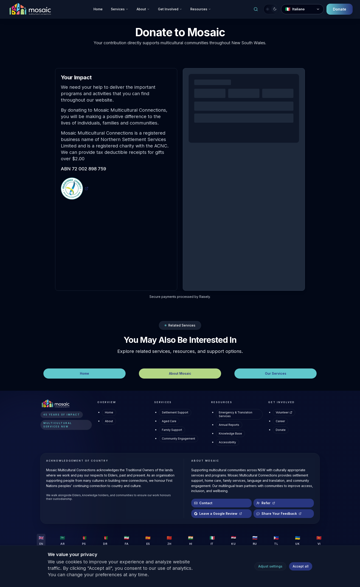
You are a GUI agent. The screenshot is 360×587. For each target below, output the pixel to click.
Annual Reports (229, 424)
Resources (200, 9)
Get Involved (170, 9)
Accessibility (227, 442)
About (143, 9)
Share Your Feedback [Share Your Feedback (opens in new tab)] (278, 513)
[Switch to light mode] (271, 9)
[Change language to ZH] (169, 540)
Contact (203, 503)
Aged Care (169, 421)
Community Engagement (178, 438)
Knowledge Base (230, 433)
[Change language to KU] (233, 540)
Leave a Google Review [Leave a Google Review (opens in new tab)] (218, 513)
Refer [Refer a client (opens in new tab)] (265, 503)
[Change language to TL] (276, 540)
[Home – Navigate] (84, 373)
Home (98, 9)
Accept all (301, 566)
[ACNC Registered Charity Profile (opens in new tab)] (74, 188)
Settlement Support (175, 412)
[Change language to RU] (254, 540)
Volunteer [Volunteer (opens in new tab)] (284, 412)
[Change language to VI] (319, 540)
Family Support (172, 430)
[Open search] (256, 9)
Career (280, 421)
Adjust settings (270, 566)
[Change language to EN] (41, 540)
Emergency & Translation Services (235, 414)
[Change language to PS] (83, 540)
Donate (281, 430)
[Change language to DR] (105, 540)
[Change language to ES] (147, 540)
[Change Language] (302, 9)
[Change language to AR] (62, 540)
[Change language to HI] (190, 540)
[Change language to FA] (126, 540)
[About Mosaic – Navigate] (180, 373)
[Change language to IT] (212, 540)
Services (119, 9)
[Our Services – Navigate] (275, 373)
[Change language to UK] (297, 540)
